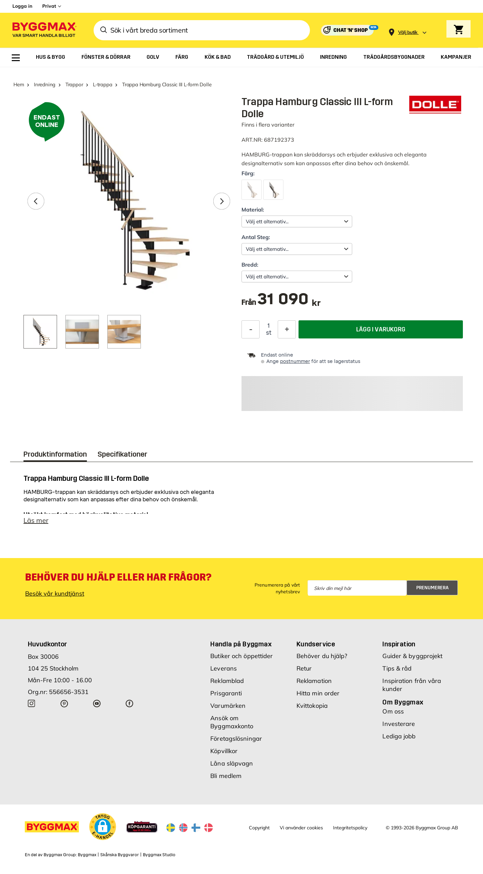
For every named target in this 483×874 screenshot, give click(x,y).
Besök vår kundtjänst (54, 593)
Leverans (223, 668)
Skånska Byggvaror (119, 855)
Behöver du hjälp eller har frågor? (118, 577)
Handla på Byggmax (241, 644)
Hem (18, 84)
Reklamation (314, 681)
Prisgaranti (226, 693)
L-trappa (102, 84)
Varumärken (228, 705)
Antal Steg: (255, 237)
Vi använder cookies (301, 828)
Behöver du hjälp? (322, 656)
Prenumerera (432, 588)
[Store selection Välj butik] (408, 32)
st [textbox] (268, 332)
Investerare (398, 724)
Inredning (44, 84)
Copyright (259, 828)
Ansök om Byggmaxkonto (231, 722)
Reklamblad (227, 681)
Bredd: (249, 265)
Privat (49, 6)
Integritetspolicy (350, 828)
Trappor (74, 84)
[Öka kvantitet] (287, 329)
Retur (304, 668)
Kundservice (316, 644)
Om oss (393, 711)
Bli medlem (225, 776)
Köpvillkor (223, 751)
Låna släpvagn (231, 763)
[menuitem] (16, 57)
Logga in (22, 6)
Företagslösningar (236, 738)
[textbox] (289, 302)
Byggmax (87, 855)
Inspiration (398, 644)
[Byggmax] (44, 30)
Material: (252, 209)
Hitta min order (318, 693)
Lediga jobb (399, 736)
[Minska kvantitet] (250, 329)
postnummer (295, 361)
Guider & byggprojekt (412, 656)
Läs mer (35, 520)
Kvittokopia (312, 705)
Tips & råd (397, 668)
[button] (102, 826)
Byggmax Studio (159, 855)
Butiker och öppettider (241, 656)
